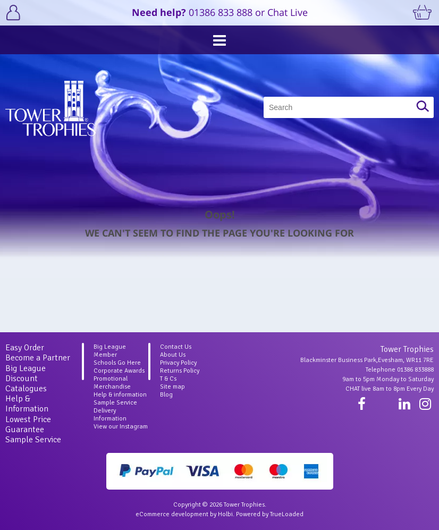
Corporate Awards (119, 371)
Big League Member (110, 351)
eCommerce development (172, 514)
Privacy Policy (178, 363)
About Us (172, 355)
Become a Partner (37, 357)
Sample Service (33, 439)
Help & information (120, 395)
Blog (166, 395)
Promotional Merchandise (112, 383)
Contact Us (175, 347)
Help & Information (26, 403)
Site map (172, 387)
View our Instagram (121, 427)
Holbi (225, 514)
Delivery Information (110, 415)
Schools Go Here (117, 363)
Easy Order (24, 347)
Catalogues (26, 388)
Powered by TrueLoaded (269, 514)
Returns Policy (179, 371)
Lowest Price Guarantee (28, 424)
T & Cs (168, 379)
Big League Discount (25, 373)
